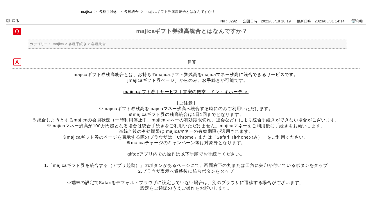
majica (86, 12)
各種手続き (108, 12)
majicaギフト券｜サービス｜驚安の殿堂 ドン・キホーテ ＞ (186, 91)
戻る (15, 21)
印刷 (360, 21)
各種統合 (131, 12)
